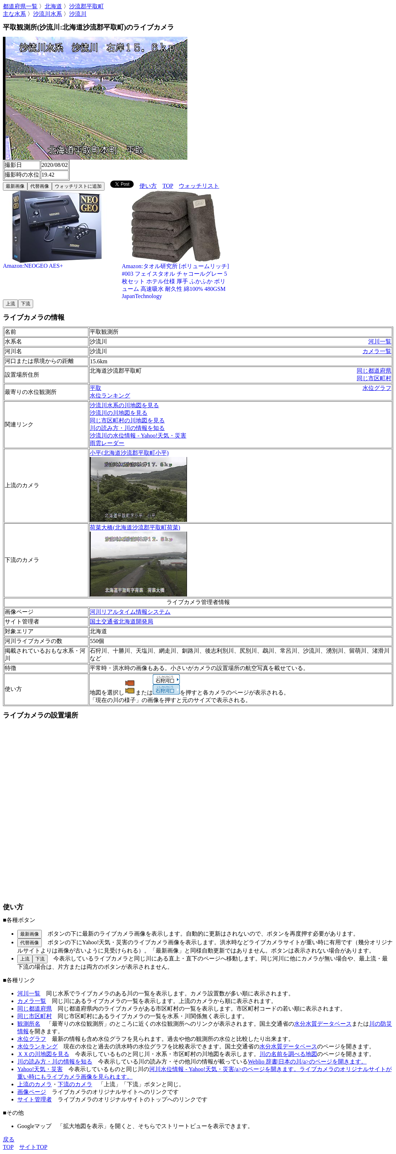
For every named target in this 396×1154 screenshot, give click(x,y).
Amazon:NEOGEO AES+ (57, 263)
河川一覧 (379, 341)
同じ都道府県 (374, 371)
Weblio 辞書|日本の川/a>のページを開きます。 (307, 1061)
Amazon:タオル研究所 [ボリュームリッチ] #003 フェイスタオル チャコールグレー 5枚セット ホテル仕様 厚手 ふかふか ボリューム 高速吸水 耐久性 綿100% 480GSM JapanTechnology (176, 278)
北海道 (53, 6)
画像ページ (31, 1092)
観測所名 (28, 1024)
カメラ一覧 (376, 351)
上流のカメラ (34, 1084)
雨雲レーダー (107, 443)
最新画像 (15, 186)
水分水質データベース (323, 1024)
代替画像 (39, 186)
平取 (95, 388)
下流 (25, 303)
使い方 (148, 186)
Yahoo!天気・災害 (40, 1069)
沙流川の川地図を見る (118, 413)
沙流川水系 (47, 14)
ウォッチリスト (199, 186)
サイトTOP (33, 1147)
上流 (10, 303)
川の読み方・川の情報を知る (127, 428)
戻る (8, 1139)
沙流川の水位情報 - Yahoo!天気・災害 (138, 435)
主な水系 (14, 14)
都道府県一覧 (20, 6)
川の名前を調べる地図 (288, 1054)
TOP (168, 186)
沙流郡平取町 (86, 6)
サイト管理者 (34, 1099)
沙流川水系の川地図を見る (124, 405)
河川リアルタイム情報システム (130, 612)
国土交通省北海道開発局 (121, 621)
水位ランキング (110, 395)
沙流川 (77, 14)
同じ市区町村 (374, 378)
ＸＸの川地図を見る (43, 1054)
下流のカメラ (75, 1084)
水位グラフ (376, 388)
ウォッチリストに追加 (78, 186)
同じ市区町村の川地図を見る (127, 420)
